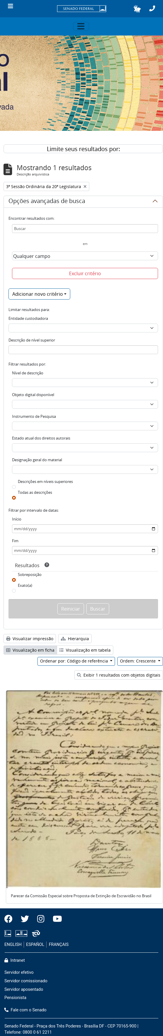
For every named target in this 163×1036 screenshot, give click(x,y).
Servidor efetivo (19, 972)
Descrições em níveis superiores (45, 481)
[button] (137, 9)
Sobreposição (30, 574)
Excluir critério (85, 273)
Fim (15, 540)
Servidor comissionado (25, 980)
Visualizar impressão (29, 638)
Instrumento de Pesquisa (34, 416)
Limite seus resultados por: (83, 149)
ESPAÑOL (35, 944)
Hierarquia (75, 638)
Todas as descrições (35, 492)
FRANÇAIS (59, 944)
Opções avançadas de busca (46, 202)
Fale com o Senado (25, 1010)
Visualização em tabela (85, 650)
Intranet (14, 960)
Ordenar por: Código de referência (74, 661)
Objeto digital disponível (33, 394)
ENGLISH (13, 944)
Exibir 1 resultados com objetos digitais (118, 675)
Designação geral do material (37, 459)
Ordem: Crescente (138, 661)
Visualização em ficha (30, 650)
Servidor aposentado (23, 989)
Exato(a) (25, 585)
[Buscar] (85, 228)
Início (16, 519)
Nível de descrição (27, 373)
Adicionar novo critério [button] (37, 294)
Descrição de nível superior (31, 340)
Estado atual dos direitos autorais (41, 438)
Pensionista (15, 997)
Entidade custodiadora (28, 318)
